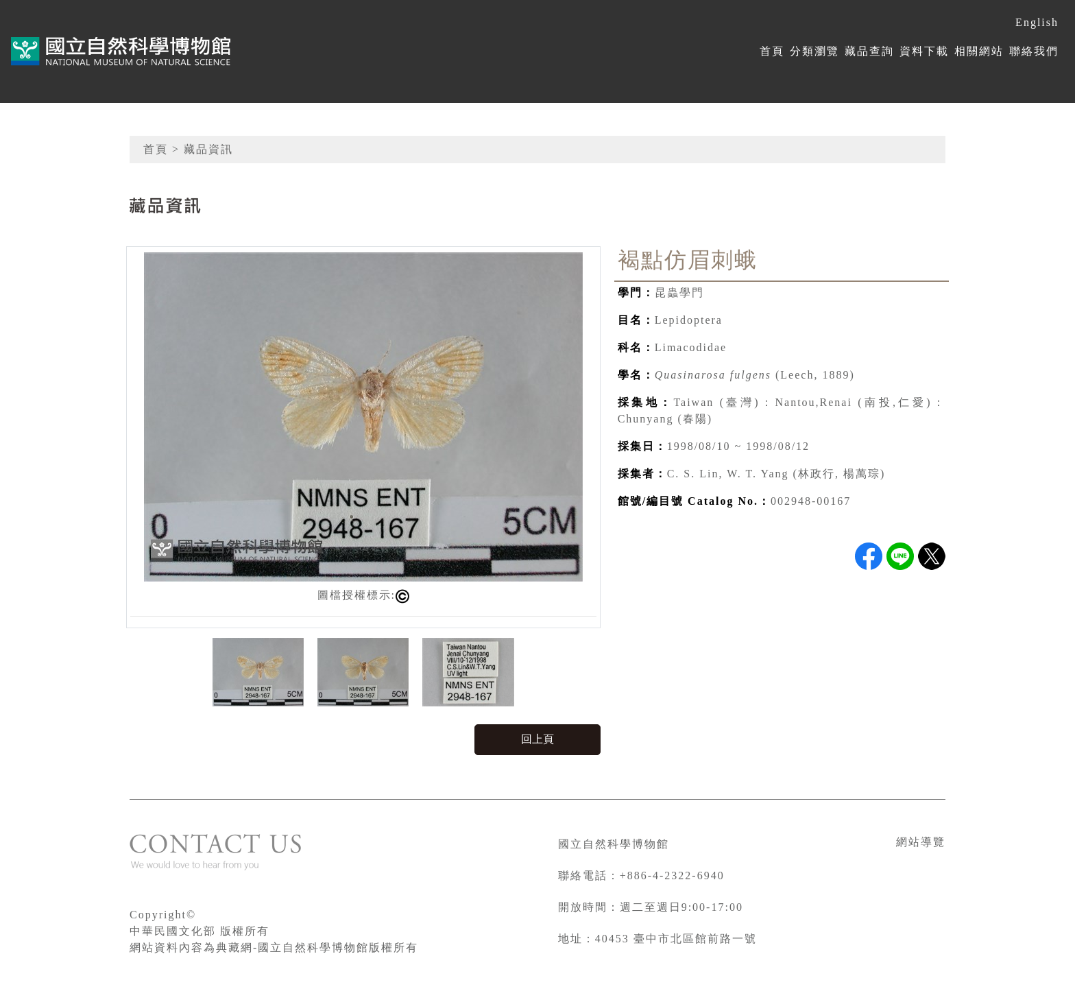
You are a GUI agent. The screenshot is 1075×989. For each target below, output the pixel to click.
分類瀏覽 (814, 51)
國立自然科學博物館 (613, 844)
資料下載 (924, 51)
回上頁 (537, 739)
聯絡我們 (1034, 51)
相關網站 (979, 51)
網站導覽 (920, 842)
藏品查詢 (869, 51)
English (1037, 22)
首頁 (772, 51)
